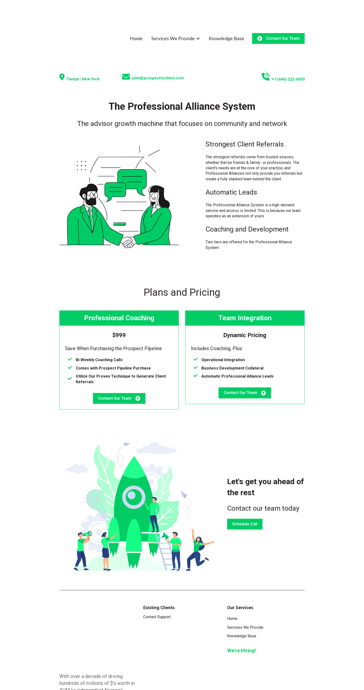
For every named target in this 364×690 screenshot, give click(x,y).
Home (136, 23)
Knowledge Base (226, 23)
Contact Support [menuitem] (157, 587)
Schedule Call (244, 494)
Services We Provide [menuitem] (245, 597)
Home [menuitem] (232, 588)
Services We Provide (173, 23)
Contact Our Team (278, 23)
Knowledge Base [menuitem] (241, 606)
